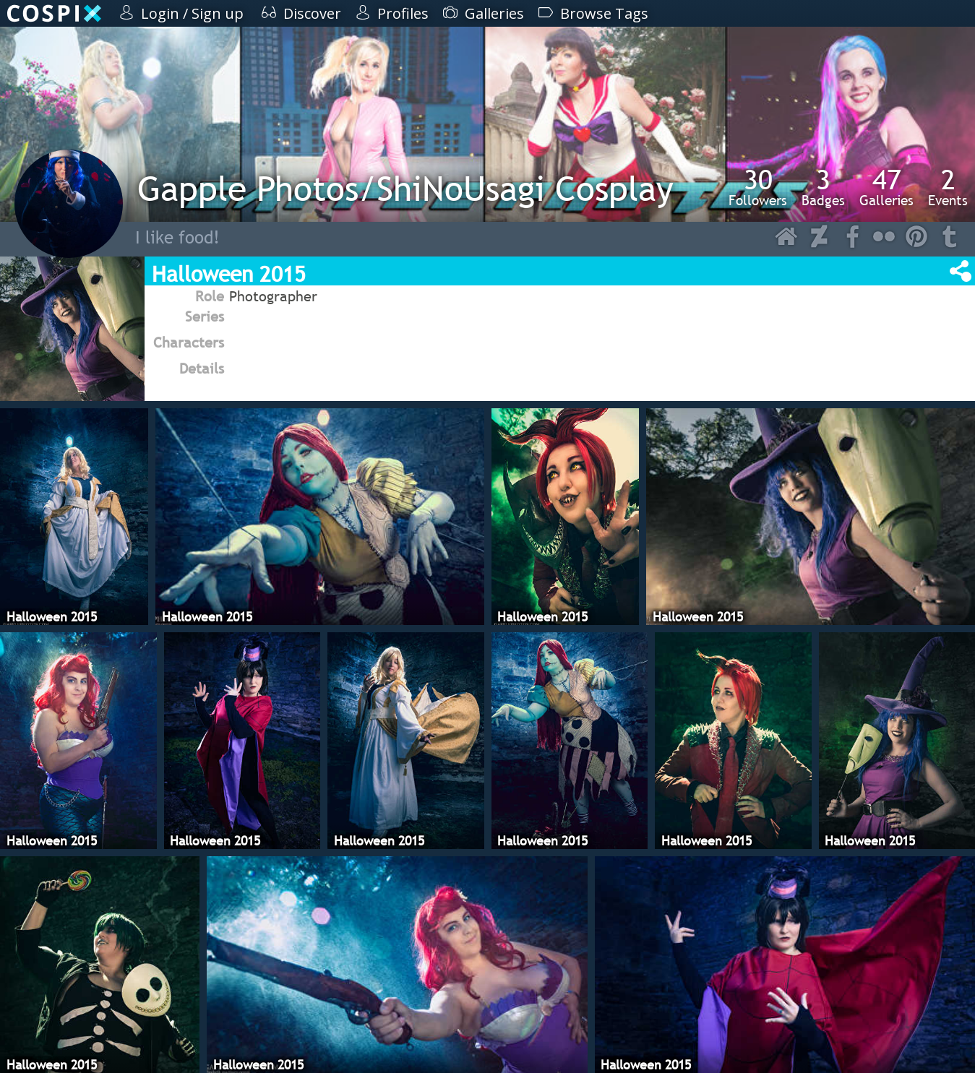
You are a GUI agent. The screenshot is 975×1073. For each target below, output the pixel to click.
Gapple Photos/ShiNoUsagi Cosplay (405, 188)
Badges (823, 187)
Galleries (886, 187)
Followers (758, 187)
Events (948, 187)
